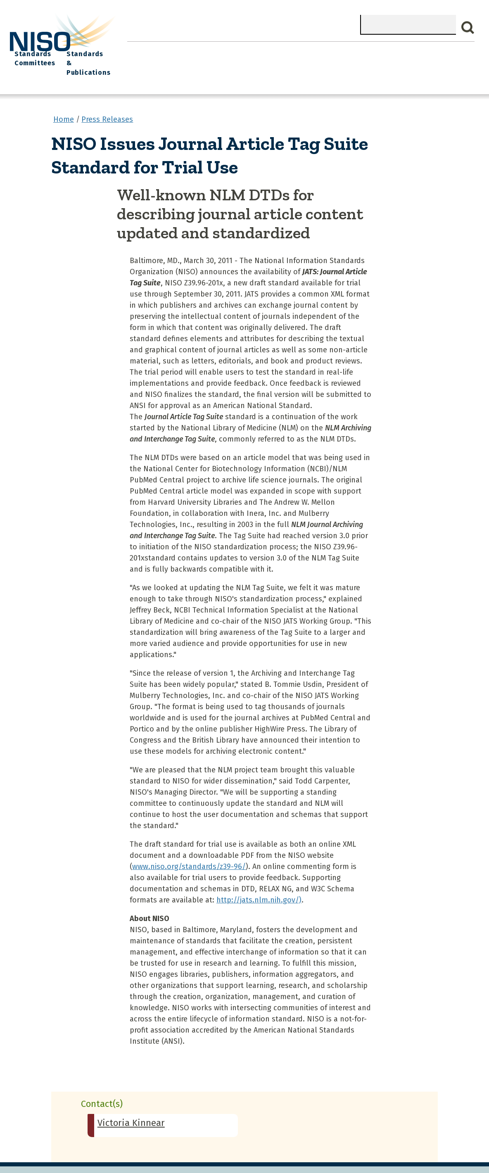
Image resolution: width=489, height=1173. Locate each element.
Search (468, 27)
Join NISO (225, 50)
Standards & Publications (440, 54)
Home (141, 50)
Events (297, 50)
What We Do (180, 50)
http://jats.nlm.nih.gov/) (258, 883)
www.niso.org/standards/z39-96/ (189, 850)
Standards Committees (377, 54)
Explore (264, 50)
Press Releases (107, 102)
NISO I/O (333, 50)
